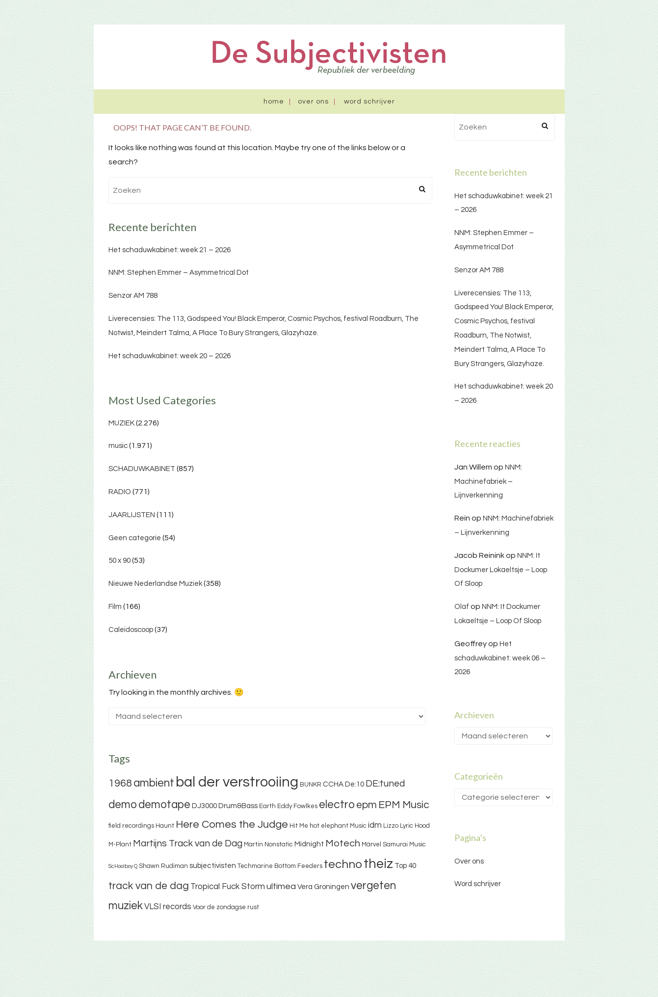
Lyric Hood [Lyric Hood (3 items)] (415, 825)
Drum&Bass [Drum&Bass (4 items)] (238, 806)
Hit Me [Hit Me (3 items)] (299, 825)
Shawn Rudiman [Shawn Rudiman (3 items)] (163, 866)
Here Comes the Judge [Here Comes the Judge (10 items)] (232, 824)
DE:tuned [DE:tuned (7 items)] (385, 783)
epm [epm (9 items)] (366, 805)
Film (115, 606)
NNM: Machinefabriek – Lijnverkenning (488, 481)
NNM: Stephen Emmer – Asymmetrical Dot (178, 272)
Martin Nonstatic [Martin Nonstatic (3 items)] (268, 844)
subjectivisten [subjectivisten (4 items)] (212, 865)
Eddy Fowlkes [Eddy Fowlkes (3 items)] (297, 806)
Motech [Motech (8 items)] (342, 843)
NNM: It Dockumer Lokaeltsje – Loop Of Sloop (500, 570)
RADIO (119, 492)
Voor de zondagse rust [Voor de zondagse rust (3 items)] (226, 907)
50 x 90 (119, 560)
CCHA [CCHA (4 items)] (333, 784)
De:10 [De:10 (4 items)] (354, 784)
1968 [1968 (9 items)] (120, 783)
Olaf (461, 606)
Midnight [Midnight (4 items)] (309, 844)
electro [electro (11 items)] (337, 805)
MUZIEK (121, 423)
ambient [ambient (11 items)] (153, 783)
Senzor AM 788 (133, 295)
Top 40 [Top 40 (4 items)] (405, 865)
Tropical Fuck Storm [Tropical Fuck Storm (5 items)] (227, 886)
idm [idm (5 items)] (375, 825)
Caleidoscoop (130, 629)
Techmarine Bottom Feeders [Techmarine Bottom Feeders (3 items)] (279, 866)
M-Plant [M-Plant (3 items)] (120, 844)
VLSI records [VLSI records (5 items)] (167, 906)
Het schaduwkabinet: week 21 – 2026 (169, 250)
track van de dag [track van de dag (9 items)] (148, 886)
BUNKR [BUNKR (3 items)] (310, 784)
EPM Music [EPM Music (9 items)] (403, 805)
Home (273, 101)
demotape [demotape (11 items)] (164, 805)
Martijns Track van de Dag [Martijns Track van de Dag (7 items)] (187, 843)
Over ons (313, 101)
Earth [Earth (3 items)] (267, 806)
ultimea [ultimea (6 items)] (281, 886)
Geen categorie (134, 538)
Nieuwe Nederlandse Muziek (155, 583)
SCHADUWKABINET (141, 468)
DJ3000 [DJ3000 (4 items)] (204, 806)
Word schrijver (369, 101)
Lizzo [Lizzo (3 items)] (390, 825)
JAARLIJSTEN (131, 515)
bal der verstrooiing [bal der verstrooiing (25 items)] (237, 782)
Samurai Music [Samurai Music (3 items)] (404, 844)
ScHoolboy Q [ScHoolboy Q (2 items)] (122, 866)
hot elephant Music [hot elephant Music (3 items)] (338, 825)
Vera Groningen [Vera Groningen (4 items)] (323, 887)
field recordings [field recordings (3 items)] (131, 825)
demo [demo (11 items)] (122, 805)
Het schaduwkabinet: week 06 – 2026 (500, 658)
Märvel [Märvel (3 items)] (371, 844)
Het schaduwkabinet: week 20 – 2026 (169, 356)
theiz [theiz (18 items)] (378, 864)
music (118, 445)
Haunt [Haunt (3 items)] (165, 825)
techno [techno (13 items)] (343, 864)
